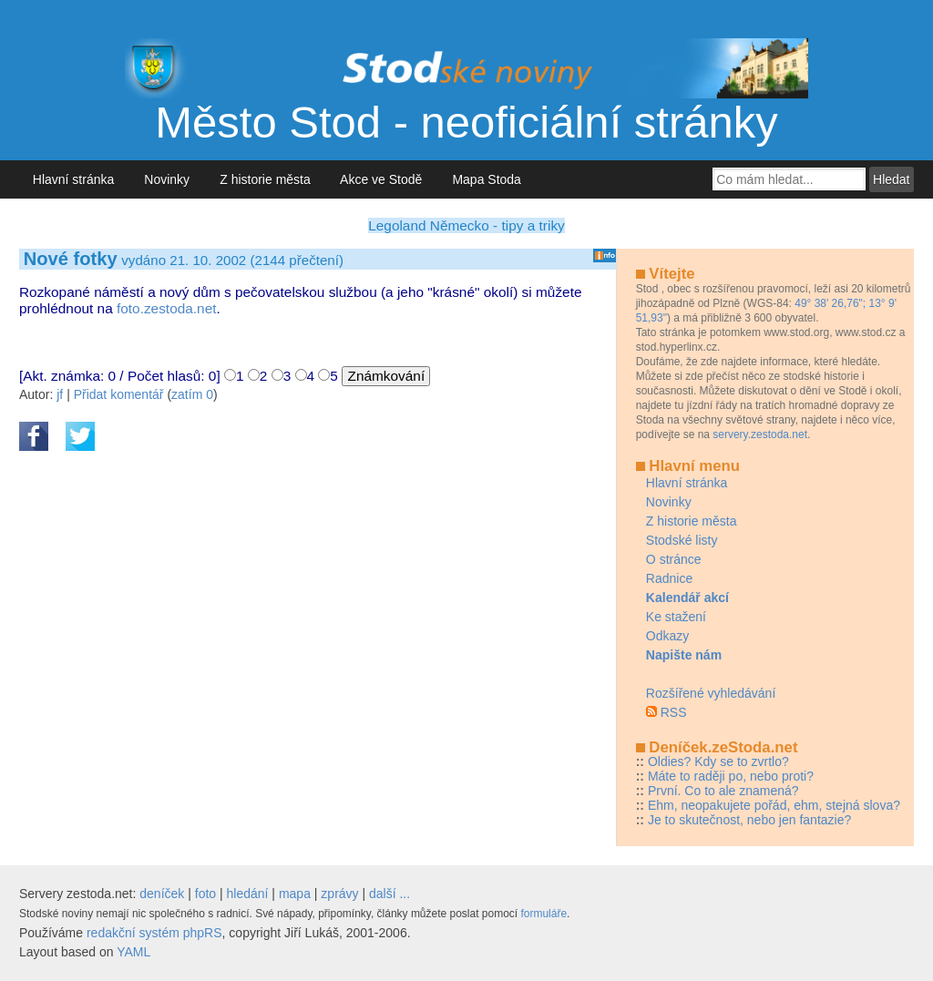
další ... (389, 893)
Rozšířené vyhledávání (710, 693)
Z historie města (264, 179)
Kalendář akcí (687, 597)
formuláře (543, 913)
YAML (133, 952)
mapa (295, 893)
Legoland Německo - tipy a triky (466, 225)
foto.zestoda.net (167, 308)
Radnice (669, 578)
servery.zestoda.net (760, 434)
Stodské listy (682, 540)
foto (205, 893)
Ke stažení (676, 616)
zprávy (339, 893)
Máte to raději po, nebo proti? (731, 776)
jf (59, 394)
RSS (674, 712)
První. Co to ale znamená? (723, 790)
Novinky (167, 179)
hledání (248, 893)
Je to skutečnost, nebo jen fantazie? (749, 819)
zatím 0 (192, 394)
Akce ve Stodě (381, 179)
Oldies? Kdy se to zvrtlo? (718, 761)
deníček (161, 893)
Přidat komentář (119, 394)
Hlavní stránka (73, 179)
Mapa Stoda (487, 179)
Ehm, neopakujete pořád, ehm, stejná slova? (774, 805)
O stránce (674, 559)
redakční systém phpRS (154, 932)
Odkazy (667, 635)
